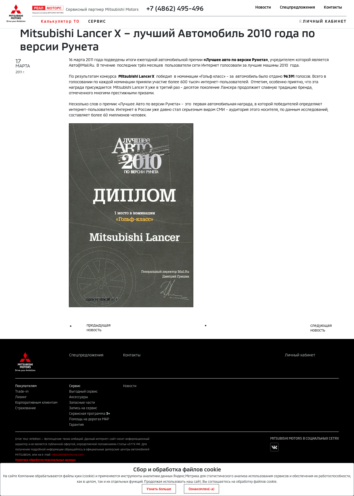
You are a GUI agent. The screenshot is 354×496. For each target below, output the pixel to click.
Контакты (333, 7)
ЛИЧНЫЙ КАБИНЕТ (324, 21)
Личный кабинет (300, 355)
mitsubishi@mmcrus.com (67, 454)
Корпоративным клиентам (36, 402)
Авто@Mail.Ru (81, 65)
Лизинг (21, 397)
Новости (263, 7)
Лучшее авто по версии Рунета (236, 59)
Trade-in (21, 391)
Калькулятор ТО (60, 21)
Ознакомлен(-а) (201, 489)
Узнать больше (159, 489)
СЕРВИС (97, 21)
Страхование (25, 408)
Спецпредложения (297, 7)
